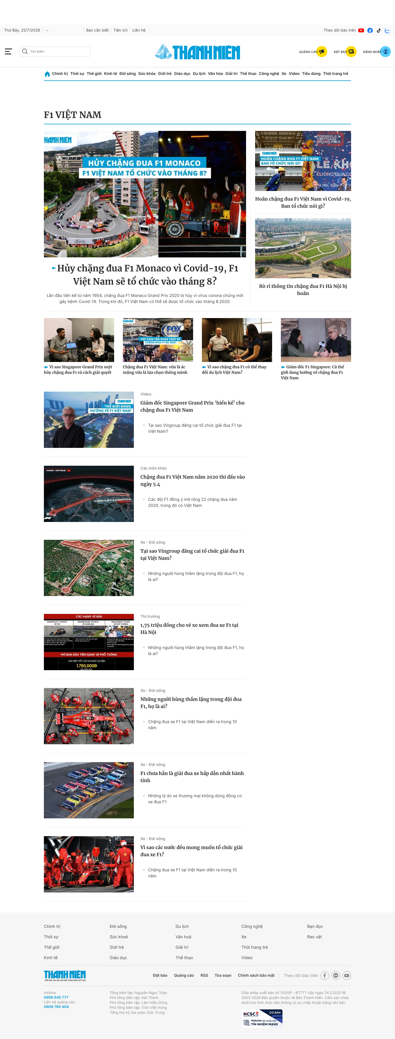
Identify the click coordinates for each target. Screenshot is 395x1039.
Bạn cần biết (97, 30)
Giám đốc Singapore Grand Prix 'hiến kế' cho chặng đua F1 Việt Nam (192, 406)
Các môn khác (153, 468)
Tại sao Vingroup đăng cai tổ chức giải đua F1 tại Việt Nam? (195, 428)
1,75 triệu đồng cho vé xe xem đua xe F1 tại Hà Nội (189, 628)
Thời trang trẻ (335, 73)
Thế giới (94, 73)
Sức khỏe (147, 73)
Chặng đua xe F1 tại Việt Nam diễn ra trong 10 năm (192, 724)
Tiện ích (120, 30)
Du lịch (199, 73)
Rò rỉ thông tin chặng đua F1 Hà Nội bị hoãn (303, 289)
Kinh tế (110, 73)
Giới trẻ (164, 73)
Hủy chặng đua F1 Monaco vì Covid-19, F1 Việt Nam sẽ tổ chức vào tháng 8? (147, 275)
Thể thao (248, 73)
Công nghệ (269, 73)
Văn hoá (183, 936)
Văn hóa (215, 73)
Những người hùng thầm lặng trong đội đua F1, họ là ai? (196, 576)
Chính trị (60, 73)
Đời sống (128, 73)
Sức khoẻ (119, 936)
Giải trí (231, 73)
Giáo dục (182, 73)
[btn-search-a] (25, 51)
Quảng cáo (184, 975)
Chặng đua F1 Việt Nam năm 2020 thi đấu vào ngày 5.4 (192, 480)
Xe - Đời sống (152, 542)
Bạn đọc (315, 926)
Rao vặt (314, 936)
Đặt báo (160, 975)
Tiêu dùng (311, 73)
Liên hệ (138, 30)
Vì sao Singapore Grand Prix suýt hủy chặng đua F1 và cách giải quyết (78, 369)
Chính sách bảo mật (256, 975)
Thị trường (150, 616)
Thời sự (77, 73)
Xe (283, 73)
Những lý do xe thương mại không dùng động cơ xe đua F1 (195, 798)
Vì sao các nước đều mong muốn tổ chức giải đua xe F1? (191, 851)
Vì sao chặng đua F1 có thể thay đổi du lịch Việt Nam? (234, 369)
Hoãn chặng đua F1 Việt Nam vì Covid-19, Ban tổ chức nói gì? (303, 202)
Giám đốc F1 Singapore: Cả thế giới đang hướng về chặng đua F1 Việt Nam (312, 372)
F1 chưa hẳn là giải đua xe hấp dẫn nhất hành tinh (192, 777)
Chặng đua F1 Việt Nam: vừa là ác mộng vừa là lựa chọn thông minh (155, 369)
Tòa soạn (223, 975)
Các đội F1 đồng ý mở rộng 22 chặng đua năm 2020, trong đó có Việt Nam (192, 502)
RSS (204, 975)
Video (294, 73)
